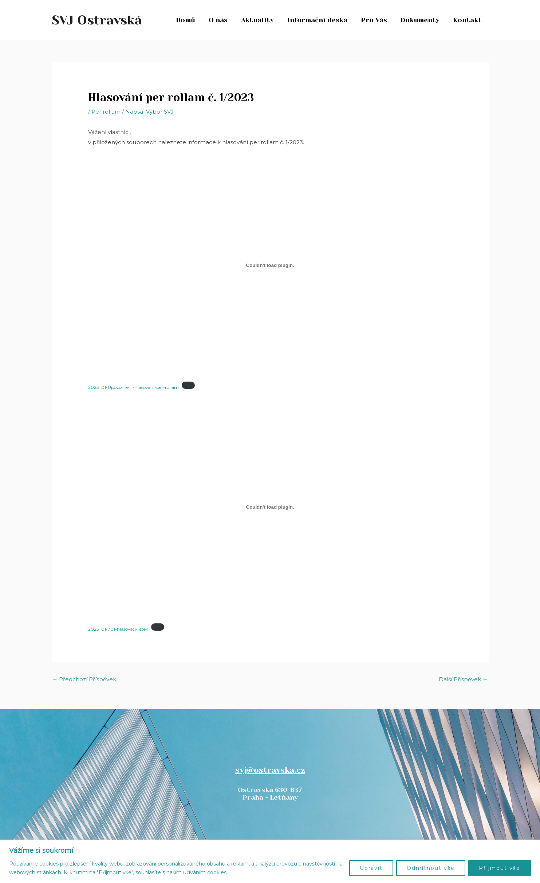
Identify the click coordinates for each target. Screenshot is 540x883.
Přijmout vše (499, 868)
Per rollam (106, 111)
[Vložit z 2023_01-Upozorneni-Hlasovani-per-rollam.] (270, 265)
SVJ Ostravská (97, 20)
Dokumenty (420, 20)
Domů (188, 20)
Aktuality (259, 20)
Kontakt (467, 20)
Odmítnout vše (431, 868)
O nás (220, 20)
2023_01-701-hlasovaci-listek (118, 628)
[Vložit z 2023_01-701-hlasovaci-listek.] (270, 507)
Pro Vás (375, 20)
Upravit (371, 868)
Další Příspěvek (463, 679)
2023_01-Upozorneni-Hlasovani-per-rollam (133, 387)
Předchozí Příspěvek (84, 679)
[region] (270, 861)
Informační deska (319, 20)
